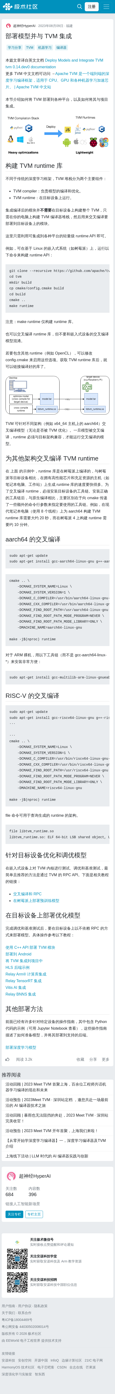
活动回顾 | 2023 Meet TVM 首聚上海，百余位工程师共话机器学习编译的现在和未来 (56, 1087)
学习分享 (14, 47)
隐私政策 (41, 1306)
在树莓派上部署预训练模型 (36, 901)
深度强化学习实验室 (17, 1374)
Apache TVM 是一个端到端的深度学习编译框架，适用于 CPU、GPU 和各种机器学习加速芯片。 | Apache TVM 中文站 (57, 80)
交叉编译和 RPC (27, 894)
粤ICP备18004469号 (17, 1320)
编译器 (61, 47)
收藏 (81, 1059)
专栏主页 (34, 1214)
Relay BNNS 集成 (21, 994)
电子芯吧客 (45, 1367)
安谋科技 (8, 1360)
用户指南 (8, 1306)
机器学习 (45, 47)
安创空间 (24, 1360)
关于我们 (8, 1313)
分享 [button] (93, 1059)
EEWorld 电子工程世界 (23, 1340)
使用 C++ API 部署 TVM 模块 (30, 947)
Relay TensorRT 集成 (24, 981)
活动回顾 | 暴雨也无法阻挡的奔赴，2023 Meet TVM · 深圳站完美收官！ (57, 1118)
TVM (29, 47)
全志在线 (76, 1367)
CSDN (62, 1367)
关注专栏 (14, 1214)
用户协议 (24, 1306)
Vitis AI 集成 (16, 988)
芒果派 (91, 1367)
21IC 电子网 (94, 1360)
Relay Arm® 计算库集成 (26, 974)
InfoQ (55, 1360)
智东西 (40, 1374)
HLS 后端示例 (18, 967)
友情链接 (8, 1353)
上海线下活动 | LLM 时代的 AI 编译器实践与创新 (47, 1156)
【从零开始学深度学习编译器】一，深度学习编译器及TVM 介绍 (56, 1143)
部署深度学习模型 (21, 1047)
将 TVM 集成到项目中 (24, 961)
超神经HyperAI (35, 1176)
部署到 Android (18, 954)
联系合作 (24, 1313)
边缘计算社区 (72, 1360)
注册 (92, 7)
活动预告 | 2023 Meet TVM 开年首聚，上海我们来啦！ (52, 1131)
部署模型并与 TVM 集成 (39, 36)
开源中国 (41, 1360)
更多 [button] (105, 1059)
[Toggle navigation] (106, 6)
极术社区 (20, 6)
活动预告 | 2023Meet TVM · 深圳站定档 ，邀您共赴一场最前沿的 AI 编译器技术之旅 (57, 1103)
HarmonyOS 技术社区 (18, 1367)
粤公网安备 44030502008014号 (25, 1327)
